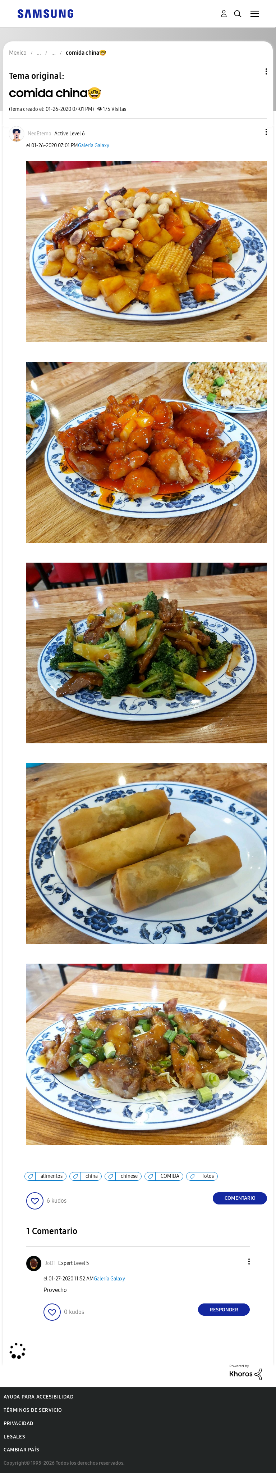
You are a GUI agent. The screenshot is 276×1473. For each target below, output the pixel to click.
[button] (254, 132)
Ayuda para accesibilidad (38, 1397)
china (92, 1176)
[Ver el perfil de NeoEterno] (39, 134)
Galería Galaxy (93, 146)
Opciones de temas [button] (254, 71)
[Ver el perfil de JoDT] (50, 1263)
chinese (129, 1176)
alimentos (52, 1176)
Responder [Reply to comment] (224, 1310)
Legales (14, 1437)
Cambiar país (21, 1450)
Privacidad (18, 1423)
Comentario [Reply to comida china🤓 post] (240, 1198)
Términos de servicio (33, 1410)
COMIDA (170, 1176)
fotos (208, 1176)
